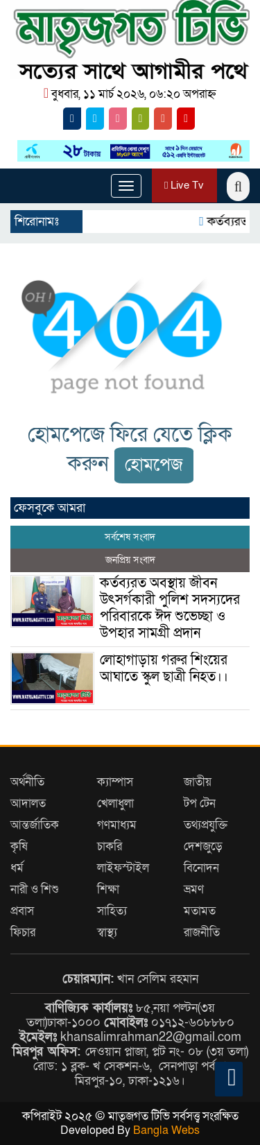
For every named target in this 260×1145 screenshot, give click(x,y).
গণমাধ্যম (117, 825)
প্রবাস (22, 911)
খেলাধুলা (115, 803)
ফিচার (22, 932)
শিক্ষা (108, 889)
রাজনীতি (202, 932)
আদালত (28, 803)
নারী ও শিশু (34, 889)
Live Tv (184, 185)
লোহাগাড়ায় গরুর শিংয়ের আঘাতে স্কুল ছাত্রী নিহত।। (164, 668)
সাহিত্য (112, 911)
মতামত (200, 911)
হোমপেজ (154, 465)
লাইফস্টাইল (123, 868)
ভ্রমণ (194, 889)
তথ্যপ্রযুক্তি (205, 825)
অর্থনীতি (27, 782)
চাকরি (109, 846)
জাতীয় (197, 782)
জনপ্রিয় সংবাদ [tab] (130, 560)
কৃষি (19, 846)
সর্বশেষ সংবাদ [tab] (130, 537)
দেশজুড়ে (203, 846)
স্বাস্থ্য (107, 932)
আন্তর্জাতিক (34, 825)
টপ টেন (200, 803)
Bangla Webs (166, 1130)
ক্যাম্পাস (115, 782)
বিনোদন (201, 868)
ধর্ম (17, 868)
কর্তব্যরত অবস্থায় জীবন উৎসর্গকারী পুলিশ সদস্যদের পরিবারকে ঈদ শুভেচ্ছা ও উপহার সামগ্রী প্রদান (170, 608)
